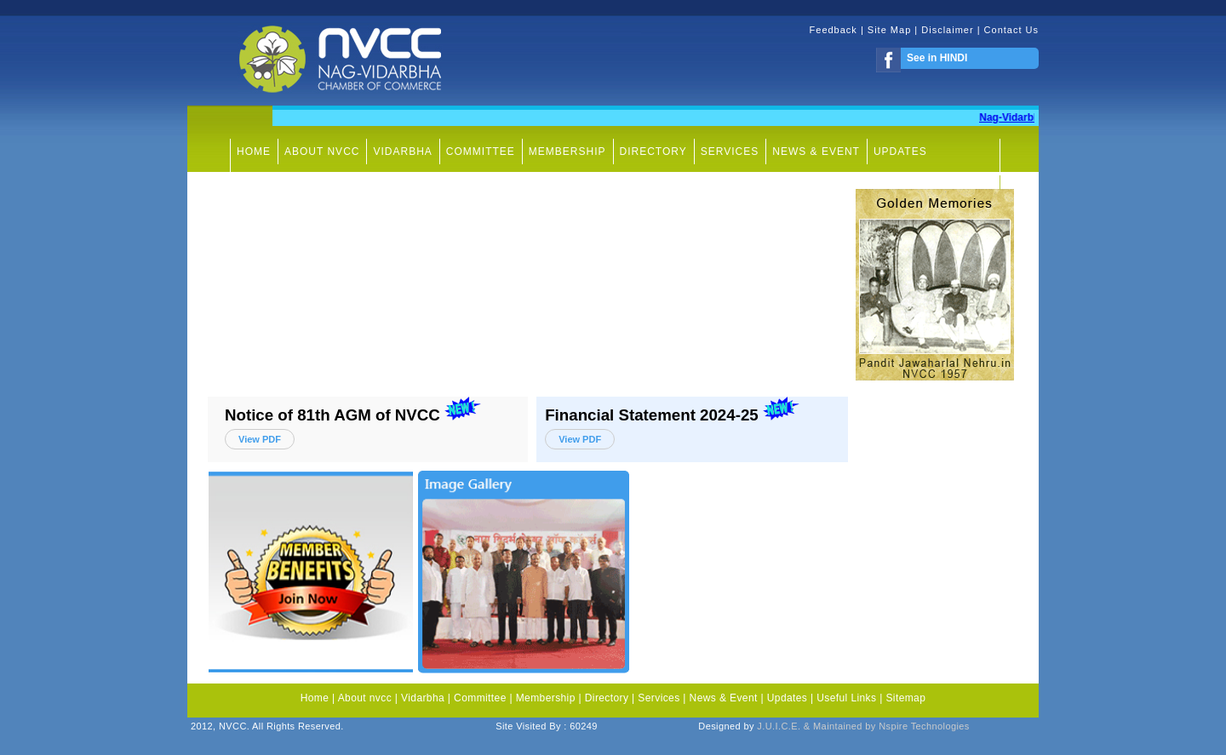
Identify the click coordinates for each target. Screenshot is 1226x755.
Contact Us (1011, 30)
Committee (480, 698)
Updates (787, 698)
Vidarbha (422, 698)
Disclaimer (949, 30)
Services (658, 698)
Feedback (835, 30)
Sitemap (905, 698)
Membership (546, 698)
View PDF (259, 439)
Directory (607, 698)
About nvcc (365, 698)
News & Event (724, 698)
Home (315, 698)
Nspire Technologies (924, 726)
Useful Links (847, 698)
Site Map (889, 30)
